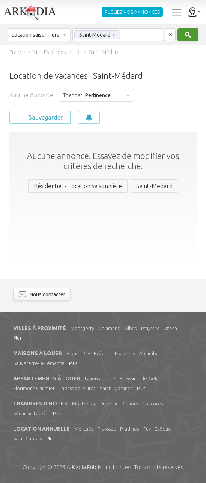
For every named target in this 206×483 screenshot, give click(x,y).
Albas (131, 328)
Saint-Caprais (27, 438)
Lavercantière (100, 378)
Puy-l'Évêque (96, 353)
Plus (17, 337)
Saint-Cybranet (116, 388)
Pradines (129, 428)
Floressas (125, 353)
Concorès (152, 403)
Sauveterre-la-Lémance (39, 363)
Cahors (130, 403)
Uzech (170, 328)
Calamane (109, 328)
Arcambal (149, 353)
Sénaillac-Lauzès (30, 413)
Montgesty (82, 328)
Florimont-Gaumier (34, 388)
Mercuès (83, 428)
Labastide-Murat (77, 388)
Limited (98, 467)
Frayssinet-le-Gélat (140, 378)
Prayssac (150, 328)
